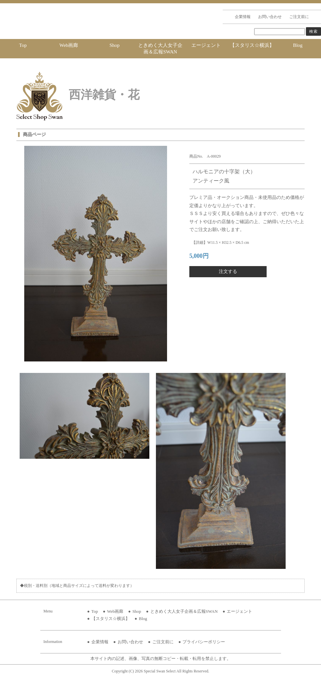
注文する (228, 271)
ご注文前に (299, 16)
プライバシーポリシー (203, 641)
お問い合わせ (270, 16)
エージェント (206, 45)
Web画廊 (68, 45)
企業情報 (243, 16)
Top (23, 45)
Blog (297, 45)
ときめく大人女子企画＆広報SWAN (160, 48)
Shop (114, 45)
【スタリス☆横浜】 (252, 45)
